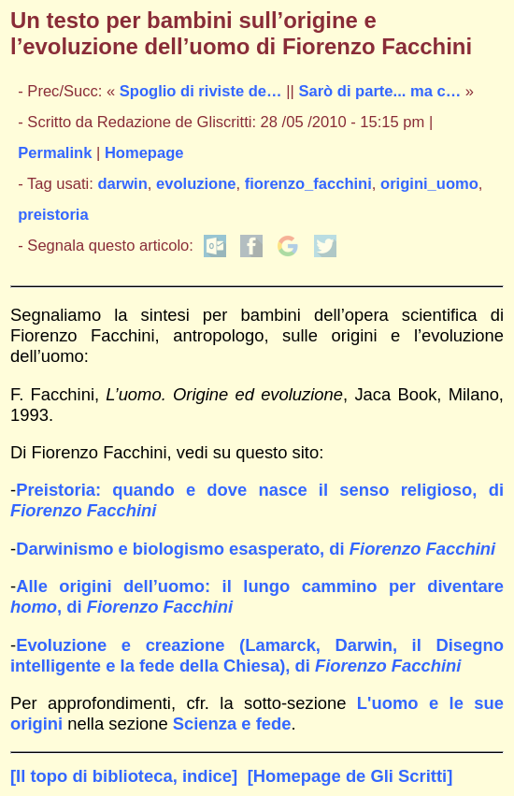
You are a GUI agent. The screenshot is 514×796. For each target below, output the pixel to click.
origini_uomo (429, 184)
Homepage (144, 153)
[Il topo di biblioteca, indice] (123, 776)
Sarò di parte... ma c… (379, 91)
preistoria (53, 215)
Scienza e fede (232, 723)
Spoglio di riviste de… (201, 91)
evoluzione (196, 184)
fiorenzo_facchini (308, 184)
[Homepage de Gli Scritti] (350, 776)
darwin (123, 184)
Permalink (55, 153)
